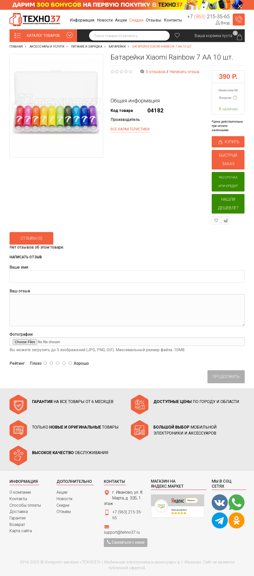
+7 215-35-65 (208, 17)
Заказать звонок (239, 20)
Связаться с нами (125, 542)
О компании (20, 492)
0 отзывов (156, 71)
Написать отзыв (184, 71)
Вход (223, 23)
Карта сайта (21, 530)
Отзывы (64, 511)
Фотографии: (21, 334)
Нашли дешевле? (228, 203)
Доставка (19, 511)
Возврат (17, 524)
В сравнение (225, 220)
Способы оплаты (25, 505)
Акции (62, 492)
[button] (83, 20)
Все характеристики (130, 129)
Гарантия (18, 518)
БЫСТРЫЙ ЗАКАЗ (228, 159)
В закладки (216, 220)
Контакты (18, 498)
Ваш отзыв (20, 291)
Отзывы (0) (31, 238)
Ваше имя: (19, 267)
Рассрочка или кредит (228, 181)
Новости (64, 498)
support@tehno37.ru (122, 532)
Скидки (63, 505)
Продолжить (226, 376)
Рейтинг (17, 363)
